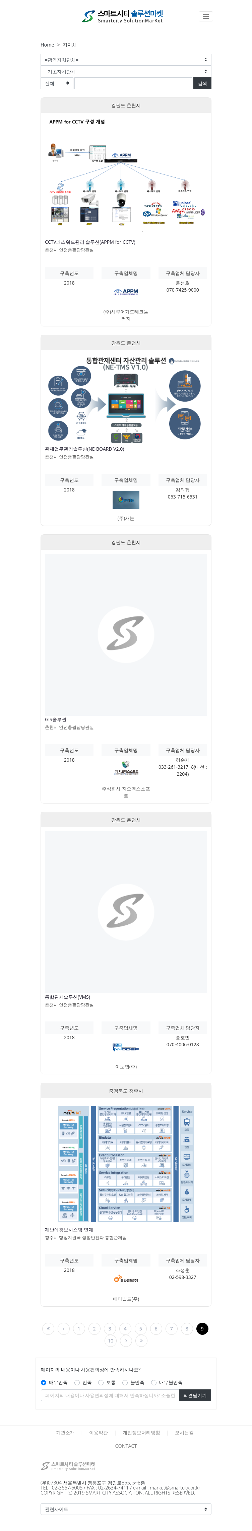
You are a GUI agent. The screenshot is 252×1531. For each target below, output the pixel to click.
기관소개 (65, 1432)
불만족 (137, 1382)
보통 (111, 1382)
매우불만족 (171, 1382)
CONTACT (126, 1446)
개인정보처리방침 (141, 1432)
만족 (87, 1382)
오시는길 (184, 1432)
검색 (202, 83)
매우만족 (58, 1382)
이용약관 (98, 1432)
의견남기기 (195, 1395)
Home (47, 45)
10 (110, 1340)
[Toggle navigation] (206, 16)
